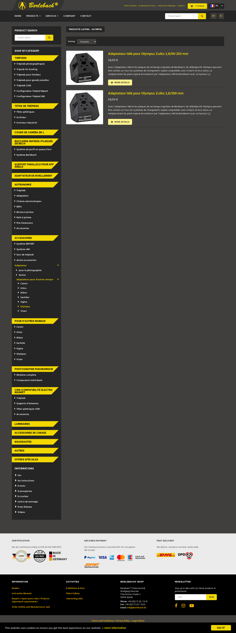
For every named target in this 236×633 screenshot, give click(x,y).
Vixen (22, 311)
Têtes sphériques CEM (27, 409)
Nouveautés (23, 442)
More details (120, 82)
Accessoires (21, 228)
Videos (20, 512)
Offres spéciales (26, 459)
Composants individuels (28, 380)
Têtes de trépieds (27, 106)
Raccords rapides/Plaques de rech (34, 142)
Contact (85, 16)
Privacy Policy (123, 621)
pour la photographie (28, 270)
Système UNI (22, 249)
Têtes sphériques (24, 112)
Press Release (23, 507)
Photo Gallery (130, 6)
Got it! (221, 627)
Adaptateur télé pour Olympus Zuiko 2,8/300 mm (146, 93)
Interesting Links (74, 598)
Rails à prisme (22, 218)
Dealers (181, 6)
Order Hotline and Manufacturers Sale (31, 607)
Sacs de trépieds (24, 255)
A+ (213, 16)
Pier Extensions (23, 223)
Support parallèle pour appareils (34, 165)
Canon (22, 284)
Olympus (23, 307)
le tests (20, 486)
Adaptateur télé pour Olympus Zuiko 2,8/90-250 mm (148, 54)
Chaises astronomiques (27, 201)
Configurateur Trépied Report (31, 91)
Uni (18, 475)
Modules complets (25, 375)
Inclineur (20, 117)
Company (69, 16)
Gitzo (21, 288)
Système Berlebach (25, 155)
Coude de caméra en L (29, 132)
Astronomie (23, 184)
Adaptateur (21, 196)
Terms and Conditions (103, 621)
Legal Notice (138, 621)
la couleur (21, 496)
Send (211, 597)
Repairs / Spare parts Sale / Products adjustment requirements (31, 600)
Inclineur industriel (25, 123)
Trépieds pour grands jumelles (31, 80)
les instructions (24, 481)
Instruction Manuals (167, 6)
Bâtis (18, 207)
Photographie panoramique (34, 369)
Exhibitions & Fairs (147, 6)
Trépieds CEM (22, 86)
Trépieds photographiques (29, 64)
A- (221, 16)
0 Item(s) (197, 6)
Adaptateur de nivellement (33, 175)
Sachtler (23, 297)
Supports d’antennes (26, 403)
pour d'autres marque (30, 321)
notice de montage (26, 502)
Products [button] (33, 16)
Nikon (22, 293)
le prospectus (23, 491)
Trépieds (21, 58)
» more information (114, 628)
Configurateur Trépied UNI (29, 96)
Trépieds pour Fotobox (27, 75)
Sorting (71, 41)
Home (17, 16)
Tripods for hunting (25, 69)
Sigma (22, 302)
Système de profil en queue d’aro (32, 149)
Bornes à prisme (23, 212)
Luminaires (22, 424)
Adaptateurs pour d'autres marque (37, 280)
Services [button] (52, 16)
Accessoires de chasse (30, 433)
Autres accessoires (25, 260)
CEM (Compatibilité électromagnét (33, 391)
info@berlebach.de (136, 607)
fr (214, 6)
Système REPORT (24, 244)
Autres (21, 275)
